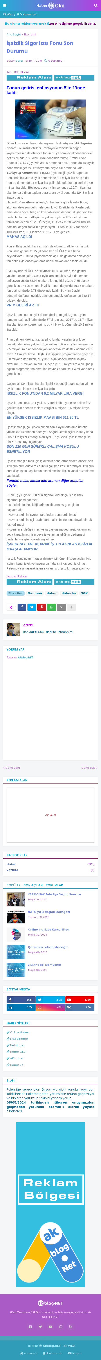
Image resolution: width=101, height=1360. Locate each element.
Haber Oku (16, 1052)
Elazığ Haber (17, 1039)
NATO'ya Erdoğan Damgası (49, 912)
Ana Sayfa (14, 34)
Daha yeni (12, 768)
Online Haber (18, 1032)
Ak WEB (50, 815)
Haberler (68, 593)
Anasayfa (29, 1353)
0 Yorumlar (56, 61)
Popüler (13, 885)
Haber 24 (15, 1065)
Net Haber (16, 1045)
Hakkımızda (53, 1353)
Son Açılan (33, 885)
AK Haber (15, 1058)
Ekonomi (30, 34)
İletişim (74, 1353)
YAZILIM (50, 870)
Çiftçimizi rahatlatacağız (48, 947)
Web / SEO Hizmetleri (20, 14)
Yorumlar (54, 885)
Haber (52, 593)
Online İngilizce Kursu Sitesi (49, 929)
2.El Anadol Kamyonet (44, 965)
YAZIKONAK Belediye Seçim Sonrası (54, 894)
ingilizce (46, 1338)
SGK (84, 593)
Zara (28, 625)
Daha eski (88, 768)
